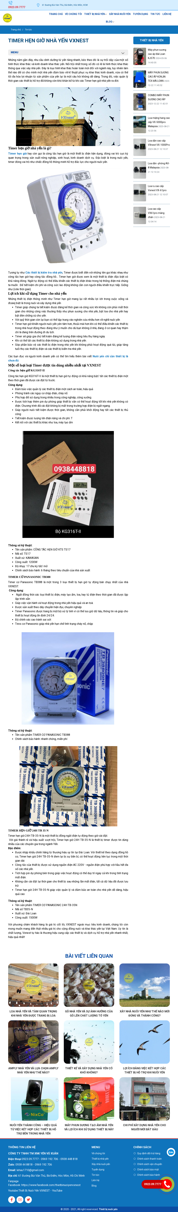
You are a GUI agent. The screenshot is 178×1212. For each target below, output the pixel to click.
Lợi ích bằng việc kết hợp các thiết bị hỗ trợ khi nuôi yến (144, 1070)
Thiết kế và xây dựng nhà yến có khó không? (89, 1070)
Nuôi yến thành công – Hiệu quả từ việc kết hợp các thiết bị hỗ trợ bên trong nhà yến (33, 1129)
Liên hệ (167, 14)
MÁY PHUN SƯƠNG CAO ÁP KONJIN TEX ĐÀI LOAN (158, 76)
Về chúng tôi (73, 14)
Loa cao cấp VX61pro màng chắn (156, 213)
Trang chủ (56, 14)
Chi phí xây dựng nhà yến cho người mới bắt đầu (144, 1127)
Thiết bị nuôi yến (108, 1209)
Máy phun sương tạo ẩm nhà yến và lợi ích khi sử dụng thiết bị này (89, 1127)
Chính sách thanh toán (149, 1158)
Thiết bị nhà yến (94, 14)
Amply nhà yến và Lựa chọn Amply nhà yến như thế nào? (33, 1070)
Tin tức (155, 14)
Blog (109, 21)
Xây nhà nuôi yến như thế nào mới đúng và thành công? (144, 1013)
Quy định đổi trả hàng (148, 1153)
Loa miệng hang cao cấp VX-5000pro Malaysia (159, 122)
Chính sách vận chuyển (149, 1164)
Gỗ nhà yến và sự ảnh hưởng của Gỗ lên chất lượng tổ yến (89, 1013)
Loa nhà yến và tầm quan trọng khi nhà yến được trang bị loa (33, 1013)
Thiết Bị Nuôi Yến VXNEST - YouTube (40, 1190)
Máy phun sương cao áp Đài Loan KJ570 (157, 53)
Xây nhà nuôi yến (120, 14)
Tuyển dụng (140, 14)
